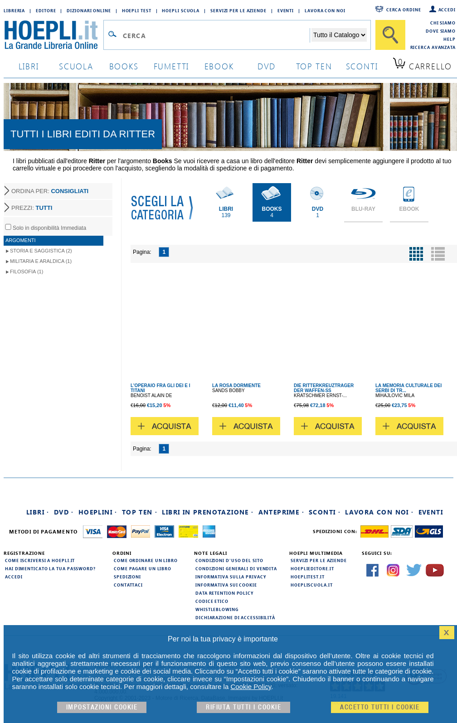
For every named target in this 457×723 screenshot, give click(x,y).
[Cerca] (390, 35)
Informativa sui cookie (226, 584)
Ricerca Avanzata (433, 47)
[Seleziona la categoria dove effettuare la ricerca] (339, 35)
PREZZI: (31, 207)
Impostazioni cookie (102, 707)
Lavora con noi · (379, 512)
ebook (219, 66)
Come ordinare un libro (146, 560)
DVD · (64, 512)
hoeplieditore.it (312, 568)
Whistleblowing (216, 609)
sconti (362, 66)
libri (29, 66)
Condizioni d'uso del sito (229, 560)
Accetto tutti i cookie (379, 707)
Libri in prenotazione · (207, 512)
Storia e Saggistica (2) (41, 250)
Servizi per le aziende (238, 10)
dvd (267, 66)
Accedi (447, 9)
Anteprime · (281, 512)
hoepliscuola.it (312, 584)
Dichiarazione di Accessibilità (235, 617)
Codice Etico (211, 601)
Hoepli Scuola (180, 10)
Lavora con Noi (325, 10)
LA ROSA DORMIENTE (236, 385)
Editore (46, 10)
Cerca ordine (403, 9)
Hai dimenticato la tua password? (50, 568)
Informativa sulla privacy (230, 576)
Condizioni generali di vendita (236, 568)
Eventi (285, 10)
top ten (314, 66)
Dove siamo (441, 31)
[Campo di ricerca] (216, 35)
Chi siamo (443, 22)
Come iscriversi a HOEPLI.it (40, 560)
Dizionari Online (89, 10)
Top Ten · (140, 512)
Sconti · (324, 512)
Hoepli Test (136, 10)
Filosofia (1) (26, 271)
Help (449, 39)
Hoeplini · (97, 512)
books (124, 66)
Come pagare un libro (142, 568)
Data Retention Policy (224, 593)
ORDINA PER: (49, 191)
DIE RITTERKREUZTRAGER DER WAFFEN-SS (324, 388)
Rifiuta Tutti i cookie (243, 707)
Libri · (37, 512)
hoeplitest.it (308, 576)
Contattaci (128, 584)
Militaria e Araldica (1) (41, 261)
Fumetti (172, 66)
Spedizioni (127, 576)
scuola (76, 66)
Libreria (14, 10)
